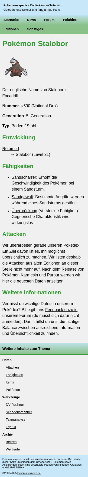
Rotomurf (10, 148)
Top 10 (11, 427)
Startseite (11, 20)
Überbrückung (24, 210)
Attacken (12, 367)
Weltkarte (13, 449)
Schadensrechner (19, 412)
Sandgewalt (22, 197)
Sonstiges (35, 29)
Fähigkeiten (14, 375)
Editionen (11, 29)
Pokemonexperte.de (29, 473)
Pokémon (13, 390)
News (31, 20)
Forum (49, 20)
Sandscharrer (24, 177)
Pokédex (70, 20)
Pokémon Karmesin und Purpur (30, 275)
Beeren (11, 442)
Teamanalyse (16, 419)
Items (10, 382)
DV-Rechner (15, 404)
